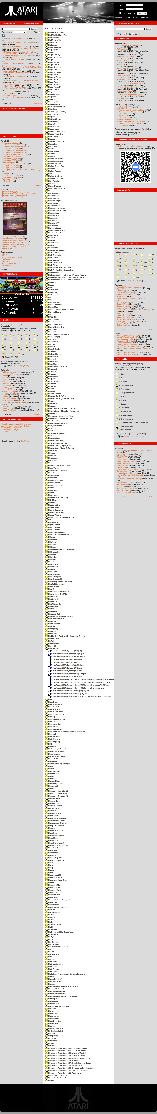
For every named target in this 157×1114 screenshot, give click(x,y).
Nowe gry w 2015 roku (11, 168)
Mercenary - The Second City (58, 418)
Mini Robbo (51, 606)
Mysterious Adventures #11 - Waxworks (63, 1073)
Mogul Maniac (52, 754)
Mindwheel (51, 569)
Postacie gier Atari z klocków (13, 98)
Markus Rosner (53, 171)
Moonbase (51, 850)
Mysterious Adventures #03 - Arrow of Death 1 (65, 1053)
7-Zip (21, 366)
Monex (49, 769)
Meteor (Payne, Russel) (56, 443)
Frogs (4, 376)
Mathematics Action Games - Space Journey (65, 277)
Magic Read (51, 82)
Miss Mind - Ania (53, 704)
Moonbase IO (52, 853)
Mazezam (50, 344)
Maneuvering (52, 121)
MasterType (51, 225)
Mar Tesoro (51, 146)
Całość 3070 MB (10, 357)
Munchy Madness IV (55, 994)
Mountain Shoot (53, 890)
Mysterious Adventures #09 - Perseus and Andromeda (69, 1068)
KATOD (119, 300)
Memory (50, 391)
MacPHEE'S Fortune (55, 32)
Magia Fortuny (52, 55)
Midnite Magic (52, 507)
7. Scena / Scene (123, 117)
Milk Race (50, 544)
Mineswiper (51, 596)
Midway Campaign (54, 510)
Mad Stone (51, 42)
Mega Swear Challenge (56, 366)
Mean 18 (50, 347)
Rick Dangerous (123, 98)
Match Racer (52, 235)
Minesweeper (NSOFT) (56, 594)
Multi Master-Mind (54, 964)
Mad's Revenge (53, 47)
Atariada (120, 64)
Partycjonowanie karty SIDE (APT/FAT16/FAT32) (21, 170)
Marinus (50, 156)
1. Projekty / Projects (125, 106)
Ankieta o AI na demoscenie (13, 59)
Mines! (49, 589)
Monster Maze (52, 803)
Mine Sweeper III (53, 579)
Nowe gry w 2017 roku (11, 160)
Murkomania (52, 1011)
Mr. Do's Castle (53, 924)
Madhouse (51, 45)
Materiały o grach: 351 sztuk (13, 244)
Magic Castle (52, 65)
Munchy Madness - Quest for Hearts (61, 986)
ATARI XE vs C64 (123, 79)
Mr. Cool (50, 917)
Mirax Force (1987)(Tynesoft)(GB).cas (65, 668)
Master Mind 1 (52, 206)
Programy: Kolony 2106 (126, 341)
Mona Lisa (51, 761)
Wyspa (5, 395)
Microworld (51, 490)
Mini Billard (51, 599)
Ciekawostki (121, 72)
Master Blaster (52, 193)
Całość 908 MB (123, 429)
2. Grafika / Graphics (125, 108)
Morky (49, 868)
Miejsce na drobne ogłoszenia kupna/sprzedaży (135, 348)
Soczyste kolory (123, 484)
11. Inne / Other (123, 125)
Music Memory (52, 1016)
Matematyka (51, 248)
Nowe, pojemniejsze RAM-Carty (129, 335)
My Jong (50, 1033)
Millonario (50, 559)
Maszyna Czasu (53, 228)
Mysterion (50, 1046)
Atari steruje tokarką (124, 492)
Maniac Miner (52, 127)
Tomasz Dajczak (123, 291)
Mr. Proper (51, 929)
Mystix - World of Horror (56, 1075)
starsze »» (37, 103)
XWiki (4, 256)
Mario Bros (6, 383)
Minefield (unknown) (55, 584)
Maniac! (50, 124)
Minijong (50, 626)
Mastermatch (52, 218)
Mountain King (52, 887)
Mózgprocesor (52, 912)
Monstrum (51, 811)
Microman (50, 488)
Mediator (50, 352)
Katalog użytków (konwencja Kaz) (129, 364)
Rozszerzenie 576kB (125, 482)
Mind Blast (51, 562)
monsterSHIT (52, 808)
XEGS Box (121, 486)
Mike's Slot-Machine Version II (59, 535)
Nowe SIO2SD (122, 458)
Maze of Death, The (54, 327)
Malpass (50, 117)
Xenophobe (6, 385)
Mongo (49, 776)
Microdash (51, 478)
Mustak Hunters (53, 1021)
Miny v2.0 (50, 646)
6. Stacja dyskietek (125, 393)
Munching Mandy (53, 981)
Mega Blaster (52, 361)
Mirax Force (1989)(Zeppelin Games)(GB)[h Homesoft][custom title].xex (79, 682)
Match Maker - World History (58, 233)
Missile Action (52, 709)
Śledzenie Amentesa (124, 306)
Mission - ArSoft (53, 724)
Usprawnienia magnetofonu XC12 (15, 150)
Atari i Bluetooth (123, 454)
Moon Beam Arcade (54, 830)
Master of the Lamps (55, 208)
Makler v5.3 (51, 114)
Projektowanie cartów (125, 463)
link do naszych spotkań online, (129, 146)
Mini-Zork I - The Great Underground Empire (65, 636)
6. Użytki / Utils (122, 116)
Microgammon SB (54, 485)
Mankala (50, 139)
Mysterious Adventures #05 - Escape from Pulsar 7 (67, 1058)
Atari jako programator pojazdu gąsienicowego (20, 80)
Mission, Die (51, 727)
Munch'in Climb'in (54, 979)
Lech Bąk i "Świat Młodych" (127, 293)
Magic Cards (52, 62)
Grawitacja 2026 (123, 60)
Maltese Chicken (53, 119)
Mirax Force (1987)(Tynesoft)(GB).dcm (65, 671)
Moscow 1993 (52, 870)
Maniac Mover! (52, 129)
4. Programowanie (125, 385)
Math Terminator (53, 262)
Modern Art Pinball (54, 751)
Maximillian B (52, 302)
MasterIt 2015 (52, 216)
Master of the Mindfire (55, 211)
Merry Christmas (53, 426)
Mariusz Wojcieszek (124, 302)
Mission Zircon (53, 736)
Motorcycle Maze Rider (56, 880)
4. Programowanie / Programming (130, 112)
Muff (48, 957)
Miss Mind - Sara (53, 707)
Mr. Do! (49, 922)
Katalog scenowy (122, 252)
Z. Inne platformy (124, 426)
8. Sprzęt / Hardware (125, 119)
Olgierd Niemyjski (123, 325)
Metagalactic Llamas (55, 433)
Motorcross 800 (53, 875)
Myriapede (51, 1041)
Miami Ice (50, 463)
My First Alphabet (54, 1031)
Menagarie (51, 403)
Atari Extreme (7, 92)
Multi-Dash (51, 972)
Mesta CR (50, 428)
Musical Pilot (52, 1018)
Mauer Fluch (52, 295)
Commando (6, 381)
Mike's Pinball (52, 530)
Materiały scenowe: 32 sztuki (13, 239)
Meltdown (50, 384)
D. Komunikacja (124, 415)
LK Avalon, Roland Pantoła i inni (129, 87)
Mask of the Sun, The (55, 188)
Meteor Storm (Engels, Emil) (58, 446)
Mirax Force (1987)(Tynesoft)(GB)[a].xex (66, 665)
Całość (7, 366)
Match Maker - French (55, 230)
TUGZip (26, 366)
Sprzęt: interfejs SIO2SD (126, 354)
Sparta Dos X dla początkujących (129, 95)
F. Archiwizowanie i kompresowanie (132, 423)
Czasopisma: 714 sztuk (11, 237)
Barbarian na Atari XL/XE (126, 57)
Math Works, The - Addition (58, 267)
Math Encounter (53, 255)
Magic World (52, 89)
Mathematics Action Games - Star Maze (63, 280)
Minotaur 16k (52, 638)
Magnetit (50, 92)
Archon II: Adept (8, 391)
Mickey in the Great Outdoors (58, 465)
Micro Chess (52, 468)
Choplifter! (6, 378)
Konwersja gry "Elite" (125, 91)
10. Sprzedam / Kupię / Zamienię (129, 123)
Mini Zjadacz (52, 611)
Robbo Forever (8, 387)
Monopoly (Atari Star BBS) (57, 791)
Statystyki (5, 432)
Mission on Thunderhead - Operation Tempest (65, 732)
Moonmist (50, 855)
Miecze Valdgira (53, 515)
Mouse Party (52, 897)
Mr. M (49, 927)
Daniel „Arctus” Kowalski (126, 298)
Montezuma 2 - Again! (55, 821)
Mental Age (51, 413)
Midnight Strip (52, 505)
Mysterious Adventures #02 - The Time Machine (66, 1051)
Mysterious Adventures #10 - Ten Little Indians (66, 1070)
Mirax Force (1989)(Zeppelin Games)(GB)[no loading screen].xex (76, 688)
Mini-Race (50, 631)
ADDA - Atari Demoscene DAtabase (129, 248)
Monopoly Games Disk (56, 793)
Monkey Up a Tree (54, 784)
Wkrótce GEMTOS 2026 (11, 46)
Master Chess (52, 196)
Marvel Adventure (54, 178)
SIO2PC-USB (122, 456)
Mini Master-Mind (53, 604)
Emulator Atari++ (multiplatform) (14, 195)
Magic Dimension (54, 67)
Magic (49, 60)
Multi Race (51, 967)
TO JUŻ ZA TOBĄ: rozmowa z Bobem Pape (133, 310)
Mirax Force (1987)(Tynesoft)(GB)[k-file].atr (67, 674)
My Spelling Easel (54, 1036)
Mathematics (52, 272)
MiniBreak (51, 621)
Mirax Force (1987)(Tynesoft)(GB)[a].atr (65, 659)
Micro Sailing (52, 473)
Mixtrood (50, 746)
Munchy (50, 984)
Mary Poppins (52, 181)
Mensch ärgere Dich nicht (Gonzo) (61, 408)
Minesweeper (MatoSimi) (57, 591)
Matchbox (50, 240)
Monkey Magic (52, 781)
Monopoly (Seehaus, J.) (56, 796)
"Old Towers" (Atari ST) (11, 372)
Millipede (50, 554)
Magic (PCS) (51, 79)
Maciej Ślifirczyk (123, 319)
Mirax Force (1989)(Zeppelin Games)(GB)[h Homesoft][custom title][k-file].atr (81, 679)
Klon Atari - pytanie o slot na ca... (129, 83)
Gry (121, 34)
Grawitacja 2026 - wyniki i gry (13, 38)
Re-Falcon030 (7, 86)
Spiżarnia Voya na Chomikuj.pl (14, 246)
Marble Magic (52, 151)
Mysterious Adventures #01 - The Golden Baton (66, 1048)
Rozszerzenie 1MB (124, 471)
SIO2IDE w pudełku (124, 490)
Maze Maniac (52, 322)
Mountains (51, 892)
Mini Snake (51, 609)
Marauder (50, 149)
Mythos (49, 1080)
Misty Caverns (52, 739)
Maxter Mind (51, 307)
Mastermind (51, 220)
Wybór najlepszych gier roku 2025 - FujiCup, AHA (21, 67)
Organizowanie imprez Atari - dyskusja (16, 424)
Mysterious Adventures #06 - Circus (61, 1060)
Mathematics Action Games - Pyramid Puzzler (65, 275)
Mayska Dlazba (53, 312)
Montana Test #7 (53, 813)
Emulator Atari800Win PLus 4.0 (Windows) (18, 193)
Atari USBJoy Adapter (125, 339)
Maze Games (52, 319)
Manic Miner (51, 136)
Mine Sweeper (52, 574)
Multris (49, 976)
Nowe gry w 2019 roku (11, 158)
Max (48, 297)
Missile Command (54, 712)
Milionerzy (51, 540)
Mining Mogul (52, 629)
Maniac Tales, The (54, 134)
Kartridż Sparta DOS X (11, 149)
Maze (48, 314)
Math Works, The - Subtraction (59, 270)
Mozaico (50, 910)
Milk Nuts (50, 542)
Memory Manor (53, 394)
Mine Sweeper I (53, 577)
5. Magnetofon (123, 389)
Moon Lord (51, 833)
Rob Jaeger (121, 314)
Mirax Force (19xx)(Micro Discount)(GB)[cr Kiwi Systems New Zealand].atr (80, 696)
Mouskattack (52, 905)
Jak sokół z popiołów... (11, 96)
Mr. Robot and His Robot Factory (60, 932)
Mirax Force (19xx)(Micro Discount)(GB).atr (67, 694)
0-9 (4, 335)
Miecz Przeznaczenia (55, 512)
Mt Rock (50, 952)
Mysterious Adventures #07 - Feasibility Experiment (68, 1063)
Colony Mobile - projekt (10, 430)
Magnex (50, 99)
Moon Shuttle (52, 848)
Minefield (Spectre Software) (58, 582)
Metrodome (51, 458)
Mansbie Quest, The (55, 141)
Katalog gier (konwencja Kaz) (13, 325)
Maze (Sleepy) (52, 337)
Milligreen (50, 547)
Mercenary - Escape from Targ (59, 416)
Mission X (50, 734)
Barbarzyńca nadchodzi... (12, 84)
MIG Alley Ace (52, 522)
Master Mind (51, 203)
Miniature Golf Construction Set (60, 616)
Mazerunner (51, 342)
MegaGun (50, 371)
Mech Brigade (52, 349)
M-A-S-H (50, 183)
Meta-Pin (50, 436)
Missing (50, 717)
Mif (48, 520)
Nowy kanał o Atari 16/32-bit (13, 63)
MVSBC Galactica (54, 1028)
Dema (137, 34)
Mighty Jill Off (52, 525)
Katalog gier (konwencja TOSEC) (14, 361)
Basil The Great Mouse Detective (15, 402)
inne (21, 354)
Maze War (50, 339)
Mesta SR (50, 431)
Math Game (51, 258)
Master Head (52, 198)
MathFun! (50, 282)
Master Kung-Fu (53, 201)
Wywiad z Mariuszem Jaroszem (129, 287)
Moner (49, 766)
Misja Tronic (51, 702)
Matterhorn (51, 292)
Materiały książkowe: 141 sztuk (14, 241)
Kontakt (4, 269)
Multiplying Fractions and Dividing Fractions (65, 974)
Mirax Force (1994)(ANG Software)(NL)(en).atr (68, 691)
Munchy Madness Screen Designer (61, 996)
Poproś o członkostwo (140, 17)
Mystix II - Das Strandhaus (57, 1078)
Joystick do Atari (123, 465)
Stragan (118, 333)
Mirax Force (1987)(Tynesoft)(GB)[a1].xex (66, 651)
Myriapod (50, 1043)
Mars (48, 173)
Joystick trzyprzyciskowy (126, 473)
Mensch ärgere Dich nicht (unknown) (62, 411)
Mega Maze (51, 364)
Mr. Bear (50, 915)
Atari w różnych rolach (125, 488)
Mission (50, 722)
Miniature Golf (52, 614)
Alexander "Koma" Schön (126, 317)
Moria (49, 863)
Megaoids (50, 379)
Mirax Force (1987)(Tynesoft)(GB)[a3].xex (66, 656)
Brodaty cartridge (9, 71)
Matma (49, 285)
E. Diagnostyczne (124, 419)
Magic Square (52, 84)
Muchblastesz (52, 954)
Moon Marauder (53, 838)
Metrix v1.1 (51, 456)
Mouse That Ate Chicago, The (59, 900)
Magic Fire (51, 70)
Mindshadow (52, 567)
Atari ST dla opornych (10, 175)
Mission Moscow (53, 729)
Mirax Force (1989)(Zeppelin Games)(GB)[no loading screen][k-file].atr (78, 685)
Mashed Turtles (53, 186)
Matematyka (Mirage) (55, 250)
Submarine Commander (11, 374)
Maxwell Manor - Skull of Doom (59, 310)
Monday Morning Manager (57, 764)
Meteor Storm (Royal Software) (59, 448)
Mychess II (51, 1038)
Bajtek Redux (7, 248)
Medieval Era (52, 357)
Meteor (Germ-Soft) (54, 441)
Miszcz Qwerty (52, 742)
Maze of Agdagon (54, 324)
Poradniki (5, 141)
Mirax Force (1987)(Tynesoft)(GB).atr (64, 662)
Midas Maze (51, 495)
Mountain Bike (52, 885)
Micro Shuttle (52, 475)
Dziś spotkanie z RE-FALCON (14, 88)
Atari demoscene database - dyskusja (15, 426)
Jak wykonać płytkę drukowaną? (129, 479)
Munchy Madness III (55, 991)
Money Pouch (52, 774)
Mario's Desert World (55, 166)
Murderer (50, 1009)
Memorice (50, 389)
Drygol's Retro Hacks (10, 263)
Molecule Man (52, 759)
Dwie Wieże (7, 400)
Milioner (50, 537)
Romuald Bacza (123, 304)
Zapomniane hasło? (123, 17)
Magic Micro (51, 75)
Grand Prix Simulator (10, 410)
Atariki (4, 254)
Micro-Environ (52, 483)
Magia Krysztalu (53, 57)
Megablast (51, 369)
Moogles (50, 828)
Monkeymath (52, 786)
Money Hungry (52, 771)
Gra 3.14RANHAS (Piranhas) (128, 45)
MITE (48, 744)
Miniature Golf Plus (54, 619)
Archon (5, 397)
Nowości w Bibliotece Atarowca (14, 77)
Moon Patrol (51, 840)
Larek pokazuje (8, 162)
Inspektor (6, 408)
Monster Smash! (53, 806)
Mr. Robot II (51, 934)
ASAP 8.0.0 (6, 94)
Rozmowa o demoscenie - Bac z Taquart (18, 42)
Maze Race (51, 329)
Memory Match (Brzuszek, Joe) (59, 399)
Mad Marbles (52, 37)
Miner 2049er (52, 587)
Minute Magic (52, 643)
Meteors (50, 453)
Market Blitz (51, 169)
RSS (37, 32)
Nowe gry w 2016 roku (11, 166)
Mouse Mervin (52, 895)
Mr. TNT (50, 939)
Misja (49, 699)
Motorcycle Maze (53, 877)
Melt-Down (51, 386)
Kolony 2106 (7, 389)
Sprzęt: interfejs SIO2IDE (126, 352)
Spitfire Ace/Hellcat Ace (11, 393)
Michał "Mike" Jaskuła (125, 295)
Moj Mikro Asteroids (55, 756)
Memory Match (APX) (55, 396)
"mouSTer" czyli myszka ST (127, 337)
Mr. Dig (49, 919)
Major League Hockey (55, 112)
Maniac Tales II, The (55, 131)
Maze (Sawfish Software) (57, 334)
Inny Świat (6, 406)
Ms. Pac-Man (52, 944)
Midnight (50, 502)
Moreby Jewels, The (55, 860)
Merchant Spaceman (55, 421)
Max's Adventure (53, 305)
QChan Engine (8, 181)
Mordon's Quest (53, 858)
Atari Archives (7, 262)
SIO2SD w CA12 (123, 460)
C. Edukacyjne (123, 411)
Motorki (50, 882)
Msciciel (50, 949)
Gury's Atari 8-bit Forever (12, 258)
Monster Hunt (52, 801)
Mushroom (51, 1014)
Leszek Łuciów (122, 308)
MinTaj (49, 641)
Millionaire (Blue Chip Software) (60, 549)
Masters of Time (53, 223)
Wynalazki (119, 448)
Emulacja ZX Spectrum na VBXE (15, 164)
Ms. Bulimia (51, 942)
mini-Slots (51, 633)
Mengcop (50, 406)
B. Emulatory (122, 408)
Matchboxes (51, 243)
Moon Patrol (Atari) (54, 843)
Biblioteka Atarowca (9, 201)
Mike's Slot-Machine (55, 532)
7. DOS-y (121, 397)
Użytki (128, 34)
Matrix (49, 287)
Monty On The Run (54, 826)
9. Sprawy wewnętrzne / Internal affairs (132, 121)
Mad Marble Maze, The (56, 35)
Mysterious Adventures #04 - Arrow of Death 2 (65, 1056)
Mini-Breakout (52, 624)
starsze (39, 185)
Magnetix (50, 97)
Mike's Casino (52, 527)
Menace (50, 401)
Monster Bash (52, 798)
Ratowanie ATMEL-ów (125, 462)
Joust (4, 380)
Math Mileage (52, 260)
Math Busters (52, 253)
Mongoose (51, 778)
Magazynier (51, 50)
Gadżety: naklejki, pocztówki (127, 345)
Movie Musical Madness (56, 907)
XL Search (6, 265)
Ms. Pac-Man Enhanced (56, 947)
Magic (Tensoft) (53, 87)
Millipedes (51, 557)
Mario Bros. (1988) (54, 161)
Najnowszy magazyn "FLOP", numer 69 (17, 56)
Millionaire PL (52, 552)
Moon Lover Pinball (54, 835)
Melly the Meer (52, 381)
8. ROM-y (121, 400)
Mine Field (51, 572)
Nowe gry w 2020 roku (11, 156)
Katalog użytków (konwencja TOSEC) (130, 434)
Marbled (50, 154)
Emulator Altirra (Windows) (12, 197)
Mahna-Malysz (52, 104)
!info (136, 262)
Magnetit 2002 (52, 94)
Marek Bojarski (122, 323)
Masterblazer (52, 213)
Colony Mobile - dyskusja (11, 428)
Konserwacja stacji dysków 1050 (14, 152)
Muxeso (50, 1026)
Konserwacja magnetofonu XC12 (15, 154)
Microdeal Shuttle (54, 480)
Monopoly (50, 788)
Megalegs (50, 374)
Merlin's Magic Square (56, 423)
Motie (49, 873)
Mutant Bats (51, 1023)
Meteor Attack (52, 438)
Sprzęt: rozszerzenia (124, 343)
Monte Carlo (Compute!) (56, 818)
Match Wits (51, 238)
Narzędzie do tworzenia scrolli (14, 147)
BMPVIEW (6, 173)
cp (151, 255)
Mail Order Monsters (55, 107)
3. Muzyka (121, 381)
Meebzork (50, 359)
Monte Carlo (51, 816)
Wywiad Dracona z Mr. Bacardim (129, 289)
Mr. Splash (51, 937)
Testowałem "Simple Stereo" (127, 469)
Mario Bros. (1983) (54, 159)
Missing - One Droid (55, 719)
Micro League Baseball (56, 470)
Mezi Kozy (51, 460)
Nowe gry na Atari (123, 76)
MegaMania (51, 376)
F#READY (121, 296)
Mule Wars (51, 962)
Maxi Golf (50, 300)
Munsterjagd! (52, 1004)
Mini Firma (51, 601)
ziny (136, 277)
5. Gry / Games (122, 114)
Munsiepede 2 (52, 1001)
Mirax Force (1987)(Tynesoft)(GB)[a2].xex (66, 654)
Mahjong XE (51, 102)
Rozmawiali (119, 285)
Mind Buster (51, 564)
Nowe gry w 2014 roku (11, 177)
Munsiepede (51, 999)
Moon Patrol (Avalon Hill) (57, 845)
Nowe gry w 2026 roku (11, 143)
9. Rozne (121, 404)
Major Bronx (51, 109)
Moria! (49, 865)
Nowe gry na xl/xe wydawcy (127, 68)
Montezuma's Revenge (56, 823)
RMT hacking (122, 49)
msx (144, 266)
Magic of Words (53, 77)
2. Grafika (121, 378)
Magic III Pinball (53, 72)
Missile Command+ (54, 714)
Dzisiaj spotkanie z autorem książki (15, 73)
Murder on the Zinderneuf (57, 1006)
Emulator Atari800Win (10, 191)
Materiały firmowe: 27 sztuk (12, 242)
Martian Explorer (53, 176)
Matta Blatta (51, 290)
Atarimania (6, 260)
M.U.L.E (50, 959)
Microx (49, 492)
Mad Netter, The (53, 40)
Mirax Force (51, 648)
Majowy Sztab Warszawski (127, 53)
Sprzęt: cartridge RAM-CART (128, 347)
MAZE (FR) (51, 317)
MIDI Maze (51, 500)
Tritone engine (7, 179)
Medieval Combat (54, 354)
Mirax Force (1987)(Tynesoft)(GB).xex (65, 676)
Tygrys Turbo (122, 467)
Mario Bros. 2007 (53, 163)
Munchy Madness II (54, 989)
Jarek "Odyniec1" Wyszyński (128, 321)
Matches (50, 245)
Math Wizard (52, 265)
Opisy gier (5, 370)
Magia (49, 52)
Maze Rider (51, 332)
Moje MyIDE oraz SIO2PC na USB (130, 475)
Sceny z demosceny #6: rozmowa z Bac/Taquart (21, 48)
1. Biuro (120, 374)
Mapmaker (51, 144)
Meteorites (51, 450)
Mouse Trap (51, 902)
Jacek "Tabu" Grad (124, 315)
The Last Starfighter (10, 399)
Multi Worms (52, 969)
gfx (151, 259)
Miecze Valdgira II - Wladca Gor (59, 517)
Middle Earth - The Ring (56, 498)
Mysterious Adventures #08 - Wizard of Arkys (65, 1065)
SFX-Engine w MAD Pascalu (13, 145)
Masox (49, 191)
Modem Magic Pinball (55, 749)
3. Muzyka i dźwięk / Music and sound (131, 110)
